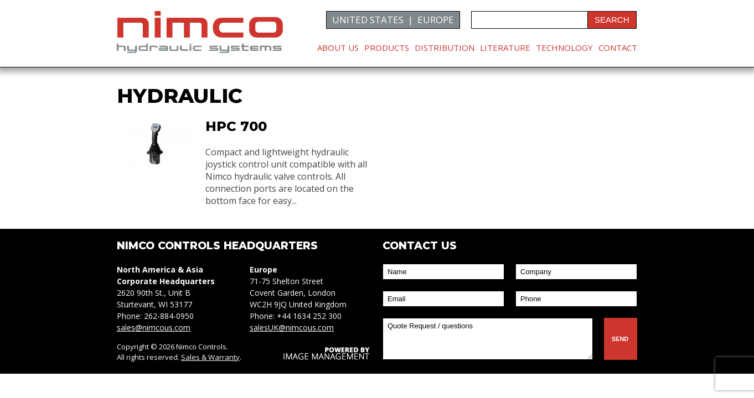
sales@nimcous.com (153, 327)
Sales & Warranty (210, 357)
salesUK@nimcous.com (292, 327)
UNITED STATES (368, 19)
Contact (617, 47)
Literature (505, 47)
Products (386, 47)
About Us (338, 47)
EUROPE (435, 19)
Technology (564, 47)
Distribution (444, 47)
